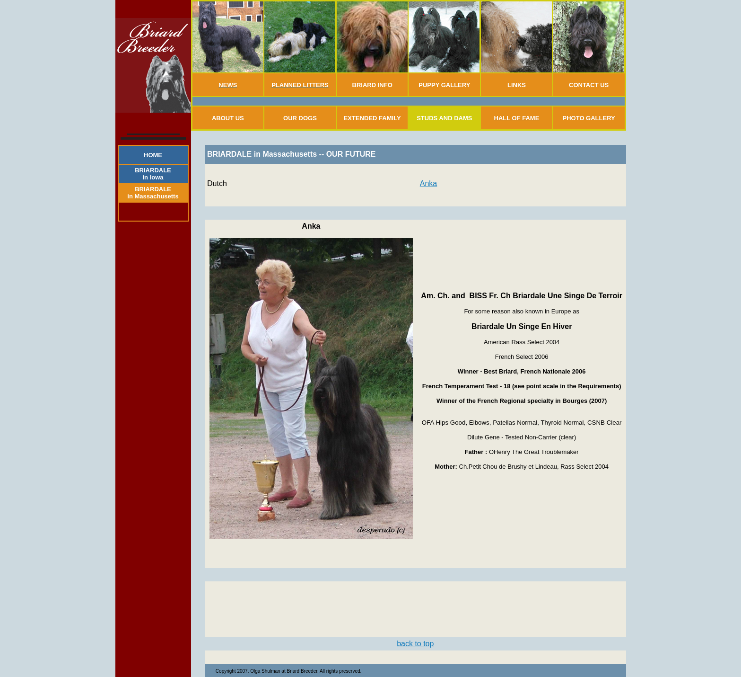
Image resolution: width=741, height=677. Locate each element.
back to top (415, 644)
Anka (428, 183)
